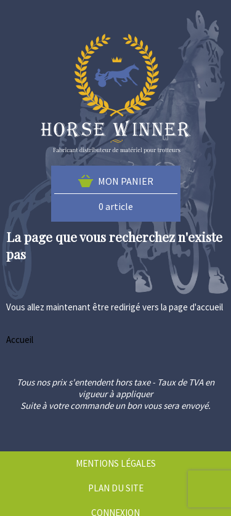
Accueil (19, 339)
